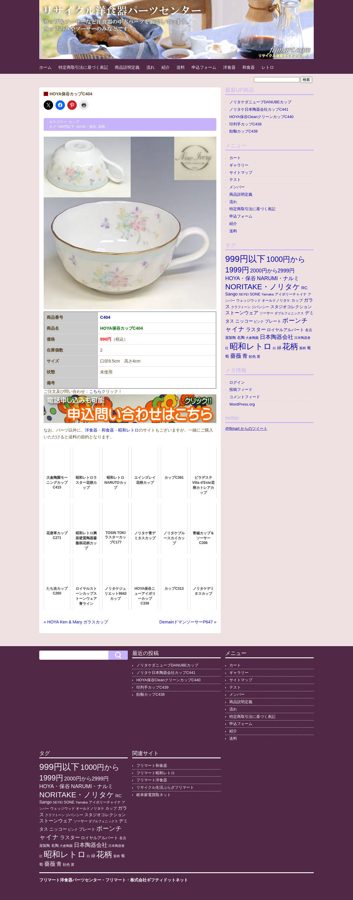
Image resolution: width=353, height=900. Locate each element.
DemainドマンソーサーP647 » (187, 622)
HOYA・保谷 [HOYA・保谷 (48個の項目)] (240, 278)
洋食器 (229, 67)
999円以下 (66, 126)
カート (235, 158)
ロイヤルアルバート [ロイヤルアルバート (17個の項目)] (285, 330)
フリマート (115, 880)
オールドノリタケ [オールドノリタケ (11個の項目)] (276, 300)
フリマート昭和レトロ (155, 773)
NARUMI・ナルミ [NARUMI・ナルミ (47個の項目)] (278, 278)
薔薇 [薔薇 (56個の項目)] (235, 356)
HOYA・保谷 (86, 126)
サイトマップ (240, 172)
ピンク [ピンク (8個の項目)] (259, 321)
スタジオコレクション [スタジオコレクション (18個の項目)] (291, 306)
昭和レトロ (128, 430)
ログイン (237, 382)
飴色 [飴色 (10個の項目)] (252, 356)
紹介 (165, 67)
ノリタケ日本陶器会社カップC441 (258, 109)
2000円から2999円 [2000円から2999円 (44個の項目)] (272, 271)
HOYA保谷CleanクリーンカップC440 (261, 117)
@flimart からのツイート (246, 428)
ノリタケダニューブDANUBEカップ (260, 102)
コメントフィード (244, 397)
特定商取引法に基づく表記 (83, 67)
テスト (235, 179)
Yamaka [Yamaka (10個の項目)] (268, 294)
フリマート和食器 (151, 765)
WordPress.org (242, 404)
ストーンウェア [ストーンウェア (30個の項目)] (241, 312)
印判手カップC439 (245, 124)
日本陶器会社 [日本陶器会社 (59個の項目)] (276, 337)
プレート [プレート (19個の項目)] (273, 321)
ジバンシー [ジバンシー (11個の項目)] (260, 307)
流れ (150, 67)
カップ (73, 122)
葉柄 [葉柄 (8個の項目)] (302, 348)
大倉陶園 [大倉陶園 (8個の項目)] (252, 337)
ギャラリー (239, 165)
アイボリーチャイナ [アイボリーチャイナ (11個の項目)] (291, 294)
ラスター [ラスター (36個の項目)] (256, 329)
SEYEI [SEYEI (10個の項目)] (244, 294)
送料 (181, 67)
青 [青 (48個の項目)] (245, 356)
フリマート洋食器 (151, 780)
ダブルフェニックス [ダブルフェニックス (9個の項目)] (289, 313)
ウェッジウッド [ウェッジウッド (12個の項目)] (248, 300)
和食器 (248, 67)
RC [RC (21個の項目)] (304, 287)
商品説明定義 (127, 67)
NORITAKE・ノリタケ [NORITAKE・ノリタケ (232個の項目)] (262, 287)
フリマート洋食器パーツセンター (70, 880)
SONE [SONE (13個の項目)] (255, 294)
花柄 (101, 126)
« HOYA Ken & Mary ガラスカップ (76, 622)
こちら (95, 391)
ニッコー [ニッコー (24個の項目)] (244, 321)
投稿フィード (240, 389)
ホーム (45, 67)
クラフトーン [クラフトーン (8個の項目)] (241, 307)
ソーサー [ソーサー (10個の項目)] (266, 313)
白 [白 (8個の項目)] (274, 348)
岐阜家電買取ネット (153, 795)
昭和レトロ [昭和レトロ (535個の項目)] (251, 346)
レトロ (268, 67)
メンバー (237, 187)
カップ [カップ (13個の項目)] (297, 300)
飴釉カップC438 (243, 131)
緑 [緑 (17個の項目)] (279, 348)
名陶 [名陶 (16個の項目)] (241, 337)
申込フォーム (204, 67)
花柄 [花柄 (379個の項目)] (290, 346)
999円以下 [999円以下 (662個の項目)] (245, 259)
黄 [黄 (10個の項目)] (258, 356)
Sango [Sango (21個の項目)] (231, 294)
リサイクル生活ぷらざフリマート (165, 787)
